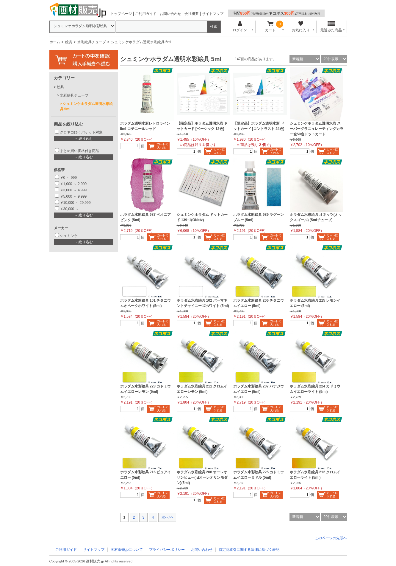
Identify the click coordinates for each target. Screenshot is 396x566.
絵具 (68, 42)
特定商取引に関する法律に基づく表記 (249, 550)
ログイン (240, 26)
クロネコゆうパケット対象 (81, 132)
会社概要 (191, 14)
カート (270, 26)
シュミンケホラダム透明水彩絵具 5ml (86, 106)
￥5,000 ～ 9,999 (73, 196)
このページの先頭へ (331, 538)
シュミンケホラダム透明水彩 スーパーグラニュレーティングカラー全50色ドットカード (316, 128)
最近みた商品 (331, 26)
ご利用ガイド (145, 14)
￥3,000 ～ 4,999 (73, 190)
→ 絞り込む (83, 139)
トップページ (121, 14)
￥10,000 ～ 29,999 (75, 203)
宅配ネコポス (276, 13)
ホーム (54, 42)
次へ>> (167, 517)
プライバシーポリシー (167, 550)
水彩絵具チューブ (91, 42)
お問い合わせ (170, 14)
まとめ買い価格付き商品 (79, 151)
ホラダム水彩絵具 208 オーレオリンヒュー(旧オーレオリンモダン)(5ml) (202, 477)
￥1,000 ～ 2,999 (73, 184)
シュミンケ (69, 236)
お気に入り (301, 26)
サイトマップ (212, 14)
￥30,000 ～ (70, 209)
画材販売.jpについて (127, 550)
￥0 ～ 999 (68, 178)
